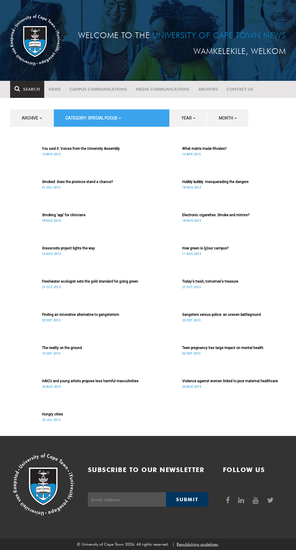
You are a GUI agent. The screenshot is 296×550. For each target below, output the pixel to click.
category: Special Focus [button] (93, 118)
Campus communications (98, 89)
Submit (187, 499)
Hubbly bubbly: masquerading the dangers (215, 182)
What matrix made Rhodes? (204, 149)
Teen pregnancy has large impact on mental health (222, 348)
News (55, 89)
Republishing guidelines (197, 544)
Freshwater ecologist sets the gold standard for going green (90, 281)
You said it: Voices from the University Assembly (81, 149)
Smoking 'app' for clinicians (64, 215)
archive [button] (32, 118)
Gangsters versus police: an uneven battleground (221, 315)
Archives (208, 89)
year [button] (188, 118)
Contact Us (240, 89)
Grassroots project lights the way (68, 248)
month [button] (228, 118)
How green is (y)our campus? (205, 248)
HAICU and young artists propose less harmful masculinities (90, 381)
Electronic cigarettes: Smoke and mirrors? (215, 215)
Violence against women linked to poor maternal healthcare (230, 381)
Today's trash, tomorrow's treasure (210, 281)
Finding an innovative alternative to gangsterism (80, 315)
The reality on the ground (62, 348)
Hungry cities (52, 414)
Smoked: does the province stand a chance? (77, 182)
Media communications (163, 89)
